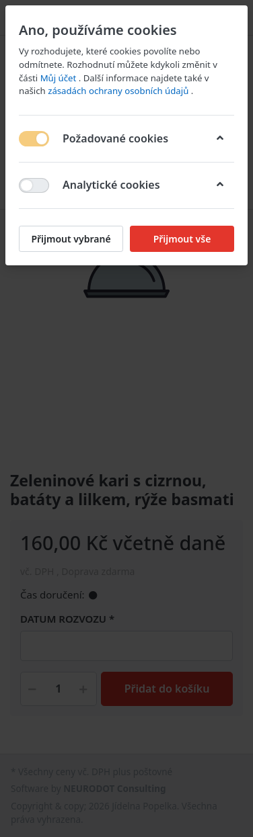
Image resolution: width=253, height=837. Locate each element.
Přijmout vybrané (70, 238)
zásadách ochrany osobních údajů (119, 91)
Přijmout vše (182, 238)
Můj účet (59, 78)
